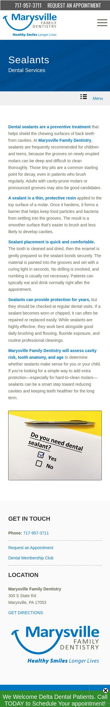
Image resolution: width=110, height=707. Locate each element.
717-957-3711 (28, 5)
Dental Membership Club (30, 558)
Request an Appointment (30, 547)
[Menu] (99, 22)
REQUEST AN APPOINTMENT (74, 5)
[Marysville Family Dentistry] (44, 25)
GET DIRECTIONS (25, 612)
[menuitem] (99, 22)
